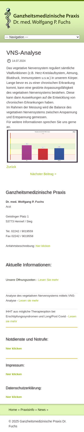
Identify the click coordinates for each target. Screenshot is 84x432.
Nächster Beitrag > (43, 174)
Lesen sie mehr (29, 300)
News (42, 409)
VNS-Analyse (23, 52)
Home (13, 409)
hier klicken (43, 246)
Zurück (11, 167)
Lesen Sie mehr (48, 279)
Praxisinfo (27, 409)
